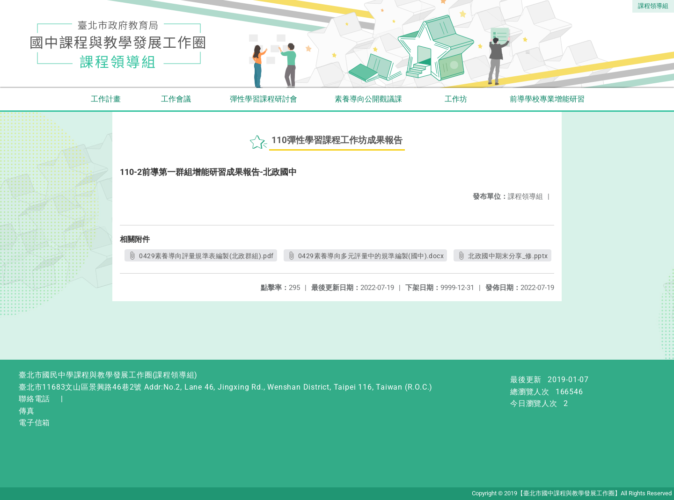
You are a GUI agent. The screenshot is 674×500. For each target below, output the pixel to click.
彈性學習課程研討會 (263, 98)
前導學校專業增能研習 (547, 98)
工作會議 (176, 98)
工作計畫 (106, 98)
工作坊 (456, 98)
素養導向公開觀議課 (368, 98)
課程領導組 (653, 5)
